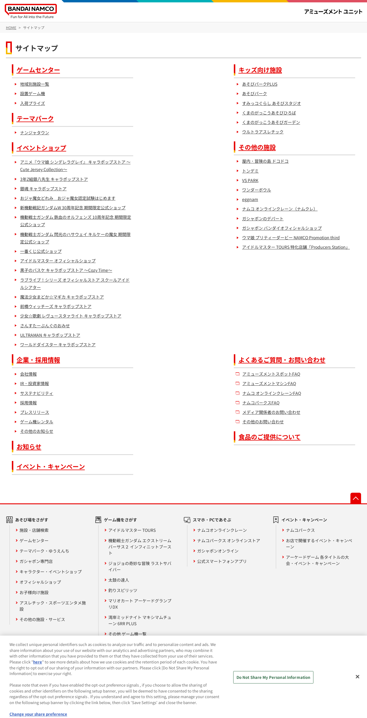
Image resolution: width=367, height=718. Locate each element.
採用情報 (28, 403)
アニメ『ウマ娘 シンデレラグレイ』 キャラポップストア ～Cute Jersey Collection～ (75, 165)
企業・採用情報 (38, 359)
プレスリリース (34, 412)
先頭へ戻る (355, 498)
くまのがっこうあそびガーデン (271, 122)
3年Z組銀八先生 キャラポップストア (54, 179)
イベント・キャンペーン (51, 466)
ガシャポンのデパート (263, 218)
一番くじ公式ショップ (41, 251)
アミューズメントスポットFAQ (271, 374)
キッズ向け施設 (260, 69)
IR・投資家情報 (34, 383)
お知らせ (29, 446)
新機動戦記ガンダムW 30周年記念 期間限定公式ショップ (72, 207)
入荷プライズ (32, 103)
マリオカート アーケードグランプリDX (139, 604)
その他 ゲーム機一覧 (127, 634)
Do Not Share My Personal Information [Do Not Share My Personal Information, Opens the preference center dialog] (273, 682)
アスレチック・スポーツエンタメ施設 (53, 606)
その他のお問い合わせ (263, 422)
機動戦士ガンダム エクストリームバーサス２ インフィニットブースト (139, 546)
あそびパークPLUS (259, 84)
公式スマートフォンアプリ (222, 561)
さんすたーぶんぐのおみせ (45, 325)
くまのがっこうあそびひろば (269, 113)
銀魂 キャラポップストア (43, 189)
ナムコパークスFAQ (260, 403)
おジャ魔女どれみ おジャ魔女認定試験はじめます (67, 198)
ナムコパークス (300, 530)
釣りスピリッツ (122, 590)
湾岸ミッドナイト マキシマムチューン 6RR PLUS (139, 620)
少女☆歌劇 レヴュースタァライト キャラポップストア (70, 316)
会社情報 (28, 374)
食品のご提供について (270, 436)
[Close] (357, 681)
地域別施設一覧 (34, 84)
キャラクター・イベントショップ (51, 572)
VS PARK (250, 180)
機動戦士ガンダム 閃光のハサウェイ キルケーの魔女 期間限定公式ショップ (75, 238)
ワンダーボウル (256, 190)
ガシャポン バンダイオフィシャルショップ (282, 228)
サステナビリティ (36, 393)
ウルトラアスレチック (263, 132)
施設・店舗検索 (34, 530)
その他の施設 (257, 147)
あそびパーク (254, 93)
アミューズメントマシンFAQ (269, 383)
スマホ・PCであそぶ (212, 520)
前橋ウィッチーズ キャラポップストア (55, 306)
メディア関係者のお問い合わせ (271, 412)
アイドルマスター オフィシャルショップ (58, 261)
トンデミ (250, 171)
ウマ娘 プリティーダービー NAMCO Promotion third (291, 237)
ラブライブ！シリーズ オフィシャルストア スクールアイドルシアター (75, 283)
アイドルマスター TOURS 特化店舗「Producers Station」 (296, 247)
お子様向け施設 (34, 592)
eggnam (250, 199)
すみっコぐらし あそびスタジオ (271, 103)
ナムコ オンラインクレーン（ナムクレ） (280, 209)
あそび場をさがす (31, 520)
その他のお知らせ (36, 431)
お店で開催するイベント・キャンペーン (319, 543)
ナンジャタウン (34, 132)
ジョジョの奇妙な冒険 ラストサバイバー (139, 566)
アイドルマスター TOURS (132, 530)
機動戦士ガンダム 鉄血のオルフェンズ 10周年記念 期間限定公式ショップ (75, 220)
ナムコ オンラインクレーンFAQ (271, 393)
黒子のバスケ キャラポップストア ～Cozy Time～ (66, 270)
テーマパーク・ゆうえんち (44, 551)
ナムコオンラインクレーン (222, 530)
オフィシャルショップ (40, 582)
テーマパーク (35, 118)
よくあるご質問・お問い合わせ (282, 359)
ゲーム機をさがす (120, 520)
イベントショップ (41, 147)
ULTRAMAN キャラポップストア (50, 335)
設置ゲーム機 (32, 93)
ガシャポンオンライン (218, 551)
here (37, 666)
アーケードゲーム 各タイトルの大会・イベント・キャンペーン (317, 560)
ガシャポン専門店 (36, 561)
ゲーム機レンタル (36, 422)
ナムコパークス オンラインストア (228, 540)
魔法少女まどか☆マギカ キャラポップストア (62, 297)
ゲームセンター (38, 69)
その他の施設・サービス (42, 619)
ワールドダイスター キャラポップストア (58, 344)
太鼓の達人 (118, 580)
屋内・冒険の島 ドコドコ (265, 161)
